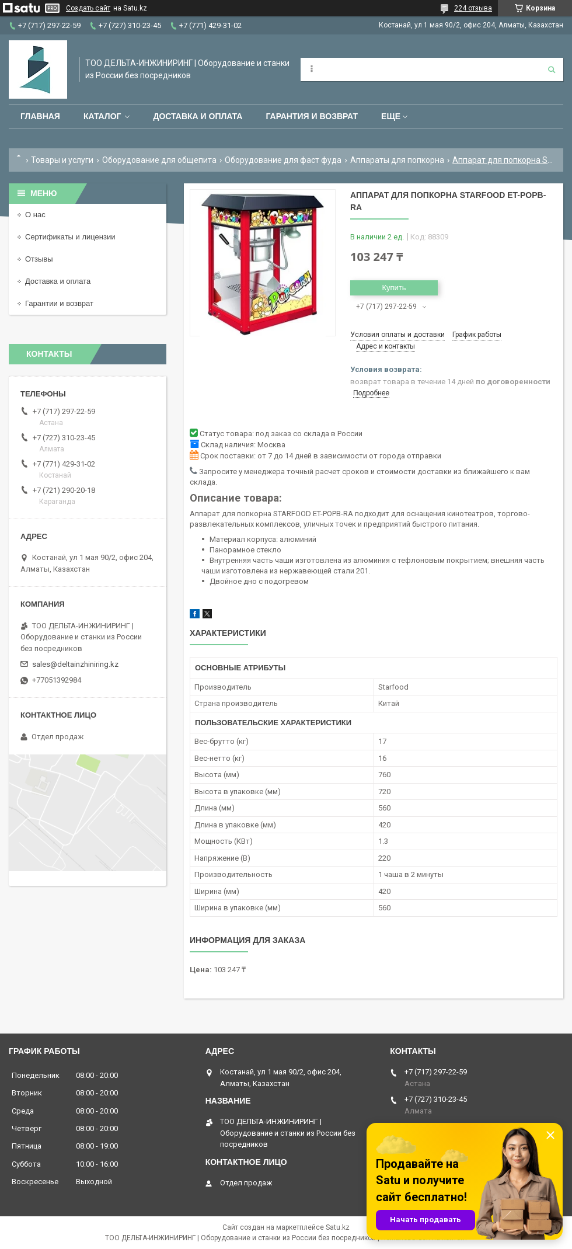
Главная (40, 116)
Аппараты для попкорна (397, 160)
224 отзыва (473, 8)
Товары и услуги (62, 160)
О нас (35, 214)
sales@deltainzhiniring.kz (75, 664)
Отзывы (39, 259)
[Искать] (551, 69)
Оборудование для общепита (159, 160)
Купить (394, 287)
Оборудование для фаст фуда (283, 160)
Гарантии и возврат (59, 303)
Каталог (102, 116)
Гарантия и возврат (312, 116)
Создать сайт (88, 8)
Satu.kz (338, 1227)
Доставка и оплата (197, 116)
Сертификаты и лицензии (70, 236)
